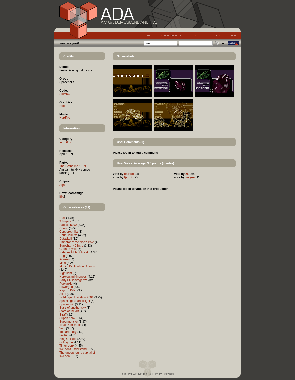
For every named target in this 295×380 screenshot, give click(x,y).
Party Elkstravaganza (73, 280)
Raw (62, 218)
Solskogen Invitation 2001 (76, 297)
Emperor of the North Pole (76, 242)
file (62, 196)
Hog (62, 256)
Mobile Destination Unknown (78, 266)
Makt (62, 263)
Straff (62, 314)
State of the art (69, 311)
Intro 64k (65, 142)
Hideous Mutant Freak (74, 252)
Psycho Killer (67, 290)
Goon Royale (68, 249)
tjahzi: (128, 177)
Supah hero (67, 318)
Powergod (66, 287)
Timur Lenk (66, 345)
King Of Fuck (67, 339)
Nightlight (65, 273)
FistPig (64, 335)
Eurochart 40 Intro (71, 245)
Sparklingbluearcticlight (74, 301)
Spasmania (66, 304)
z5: (187, 174)
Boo (62, 106)
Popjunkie (66, 283)
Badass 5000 (68, 225)
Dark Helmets (68, 235)
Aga (62, 185)
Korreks (64, 259)
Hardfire (64, 117)
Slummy (64, 94)
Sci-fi (62, 294)
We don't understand (73, 349)
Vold (62, 328)
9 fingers (65, 221)
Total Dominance (70, 325)
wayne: (190, 177)
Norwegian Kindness (73, 276)
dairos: (129, 174)
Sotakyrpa (66, 342)
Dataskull (65, 238)
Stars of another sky (72, 307)
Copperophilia (68, 231)
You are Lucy (68, 332)
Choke (63, 228)
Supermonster (68, 321)
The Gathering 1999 (72, 166)
